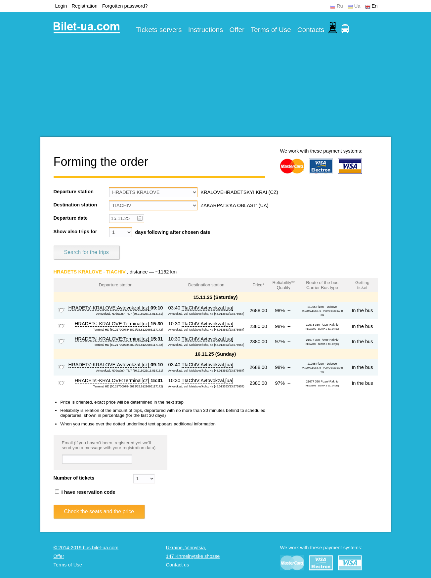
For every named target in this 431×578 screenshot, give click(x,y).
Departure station (74, 191)
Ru (340, 6)
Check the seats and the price (99, 511)
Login (61, 6)
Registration (84, 6)
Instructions (205, 29)
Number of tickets (74, 478)
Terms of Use (271, 29)
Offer (236, 29)
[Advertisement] (215, 90)
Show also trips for (75, 231)
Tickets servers (159, 29)
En (375, 6)
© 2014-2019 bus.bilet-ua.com (86, 547)
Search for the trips (86, 252)
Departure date (71, 218)
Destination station (75, 204)
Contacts (310, 29)
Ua (357, 6)
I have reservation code (85, 492)
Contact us (177, 564)
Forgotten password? (125, 6)
